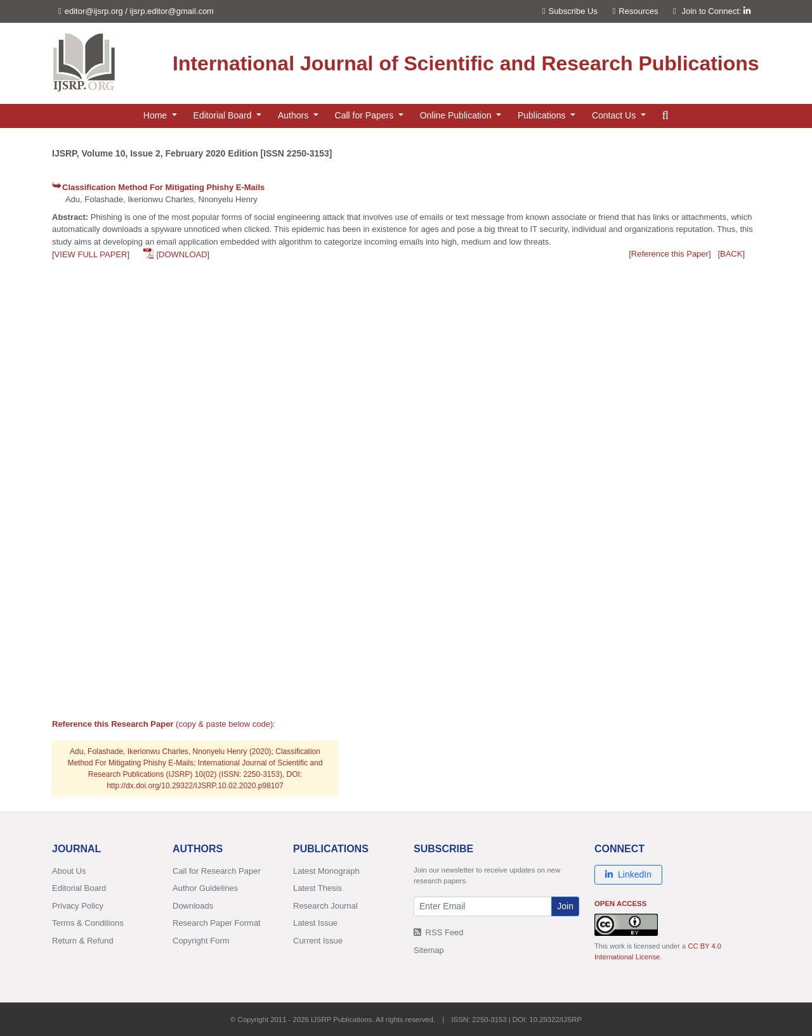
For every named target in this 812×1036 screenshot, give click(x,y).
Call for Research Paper (217, 871)
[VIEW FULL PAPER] (90, 254)
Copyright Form (201, 940)
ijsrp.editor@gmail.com (172, 11)
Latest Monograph (326, 871)
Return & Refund (83, 940)
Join (565, 906)
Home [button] (156, 115)
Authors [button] (294, 115)
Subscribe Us (570, 11)
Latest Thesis (317, 888)
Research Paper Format (217, 923)
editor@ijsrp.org (94, 11)
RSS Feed (439, 932)
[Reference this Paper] (669, 254)
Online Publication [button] (457, 115)
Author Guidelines (205, 888)
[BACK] (731, 254)
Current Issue (318, 940)
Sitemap (429, 950)
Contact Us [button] (615, 115)
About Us (69, 871)
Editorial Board (79, 888)
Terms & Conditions (88, 923)
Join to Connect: (715, 11)
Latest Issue (315, 923)
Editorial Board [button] (223, 115)
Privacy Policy (77, 906)
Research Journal (325, 906)
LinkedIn (628, 874)
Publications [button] (543, 115)
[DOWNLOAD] (182, 254)
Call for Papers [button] (365, 115)
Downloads (193, 906)
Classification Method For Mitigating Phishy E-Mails (163, 187)
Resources (635, 11)
